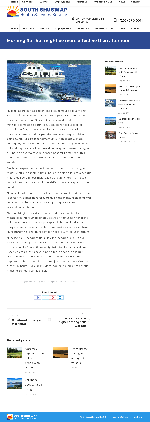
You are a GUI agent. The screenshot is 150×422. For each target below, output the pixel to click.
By (43, 281)
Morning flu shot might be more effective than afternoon (130, 104)
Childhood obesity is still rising (33, 384)
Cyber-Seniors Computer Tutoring (129, 135)
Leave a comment (71, 281)
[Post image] (14, 352)
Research (32, 281)
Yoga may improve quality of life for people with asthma (35, 358)
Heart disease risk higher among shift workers (79, 356)
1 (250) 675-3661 (130, 20)
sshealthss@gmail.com (31, 2)
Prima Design (137, 417)
